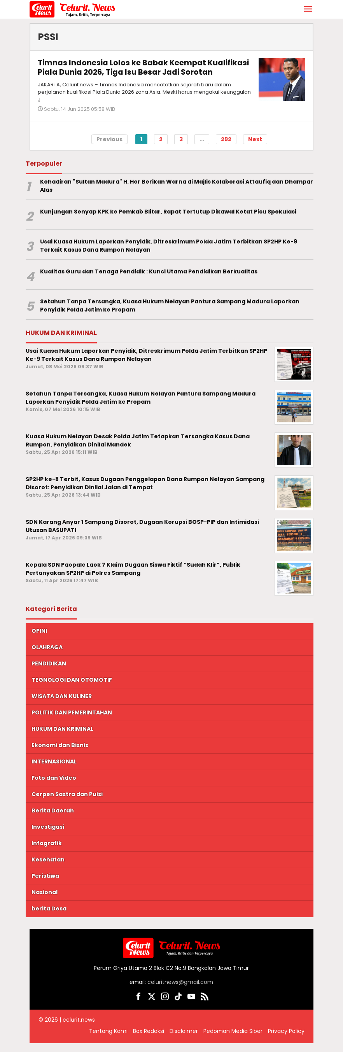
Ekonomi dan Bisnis (60, 754)
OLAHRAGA (47, 656)
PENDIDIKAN (49, 673)
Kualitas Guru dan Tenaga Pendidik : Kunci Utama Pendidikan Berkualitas (148, 281)
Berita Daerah (53, 820)
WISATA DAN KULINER (62, 705)
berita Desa (49, 918)
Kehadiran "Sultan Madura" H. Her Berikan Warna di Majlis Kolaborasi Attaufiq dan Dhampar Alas (176, 195)
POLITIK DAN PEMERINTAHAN (72, 722)
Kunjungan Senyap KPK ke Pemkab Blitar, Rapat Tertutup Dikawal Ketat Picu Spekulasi (168, 221)
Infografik (47, 852)
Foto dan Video (54, 787)
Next (255, 148)
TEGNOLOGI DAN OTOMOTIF (72, 689)
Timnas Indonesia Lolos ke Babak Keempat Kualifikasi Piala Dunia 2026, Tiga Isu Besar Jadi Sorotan (133, 72)
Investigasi (48, 836)
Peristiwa (45, 885)
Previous (109, 148)
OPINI (39, 640)
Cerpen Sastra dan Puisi (67, 803)
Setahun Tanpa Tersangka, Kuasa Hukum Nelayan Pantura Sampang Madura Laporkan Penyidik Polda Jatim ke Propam (169, 315)
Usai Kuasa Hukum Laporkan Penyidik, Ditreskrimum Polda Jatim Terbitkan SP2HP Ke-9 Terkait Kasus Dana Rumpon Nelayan (168, 255)
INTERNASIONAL (54, 771)
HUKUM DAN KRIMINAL (62, 738)
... (202, 148)
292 (226, 148)
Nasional (45, 901)
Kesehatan (48, 869)
